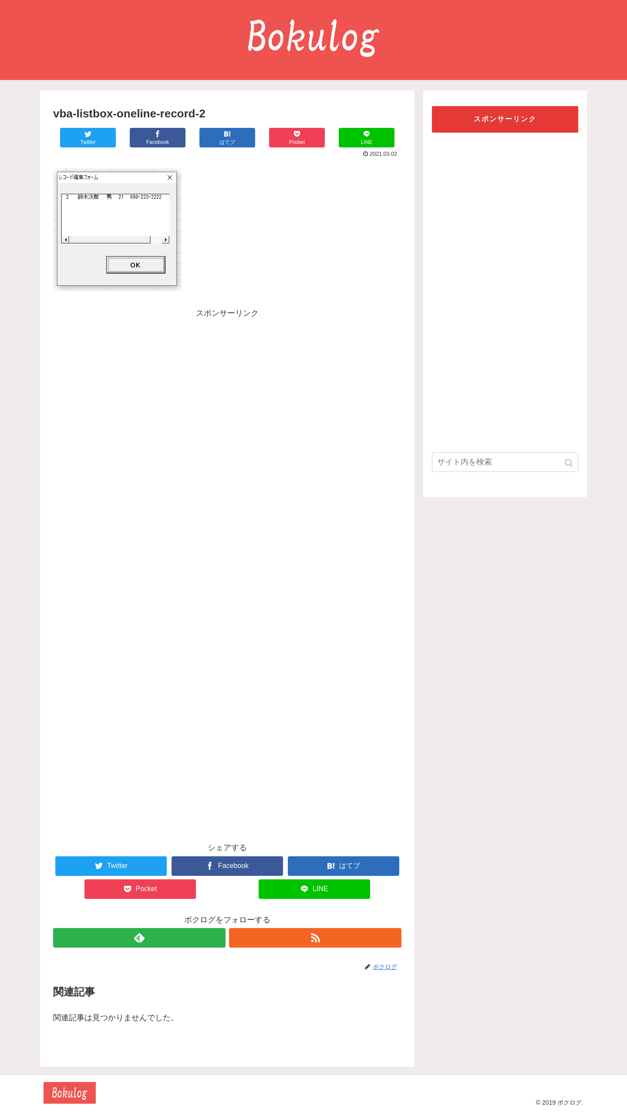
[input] (505, 462)
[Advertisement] (227, 381)
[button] (569, 463)
